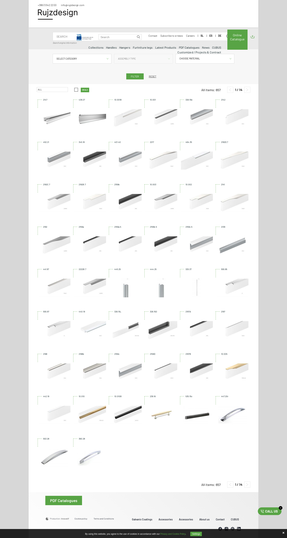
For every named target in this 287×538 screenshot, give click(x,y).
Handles (111, 47)
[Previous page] (230, 90)
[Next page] (247, 90)
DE (219, 35)
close (280, 508)
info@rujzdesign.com (72, 5)
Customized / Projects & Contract (199, 52)
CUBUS (216, 47)
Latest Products (165, 47)
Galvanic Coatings (142, 519)
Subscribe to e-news (171, 35)
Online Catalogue (237, 37)
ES (210, 35)
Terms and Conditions (104, 518)
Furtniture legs (143, 47)
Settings (196, 534)
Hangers (124, 47)
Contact (152, 35)
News (206, 47)
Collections (95, 47)
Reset (153, 76)
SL (202, 35)
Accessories (166, 519)
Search (138, 37)
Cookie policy (81, 518)
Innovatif (65, 518)
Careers (190, 35)
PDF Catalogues (189, 47)
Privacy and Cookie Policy (173, 534)
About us (204, 519)
